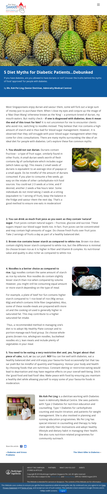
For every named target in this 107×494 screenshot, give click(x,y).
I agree (62, 491)
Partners (52, 468)
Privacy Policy (69, 477)
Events (82, 468)
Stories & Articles (34, 470)
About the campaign (36, 468)
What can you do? (67, 468)
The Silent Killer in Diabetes (86, 452)
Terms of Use (56, 477)
